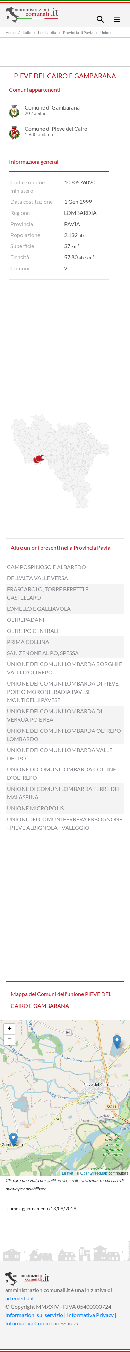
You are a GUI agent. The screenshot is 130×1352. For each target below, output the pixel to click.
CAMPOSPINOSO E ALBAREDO (46, 567)
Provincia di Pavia (78, 32)
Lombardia (47, 32)
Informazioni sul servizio (34, 1314)
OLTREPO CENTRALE (33, 630)
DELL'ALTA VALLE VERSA (37, 578)
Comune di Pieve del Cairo (56, 128)
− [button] (9, 1040)
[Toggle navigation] (100, 19)
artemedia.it (19, 1298)
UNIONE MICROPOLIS (35, 808)
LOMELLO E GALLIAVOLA (39, 608)
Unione (106, 32)
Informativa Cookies (29, 1323)
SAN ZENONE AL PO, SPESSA (43, 652)
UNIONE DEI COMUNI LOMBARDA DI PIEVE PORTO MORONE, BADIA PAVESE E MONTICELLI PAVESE (63, 691)
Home (11, 32)
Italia (27, 32)
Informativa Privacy (90, 1314)
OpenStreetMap (93, 1173)
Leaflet (67, 1173)
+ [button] (9, 1029)
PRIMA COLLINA (28, 641)
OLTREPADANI (25, 619)
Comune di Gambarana (52, 107)
